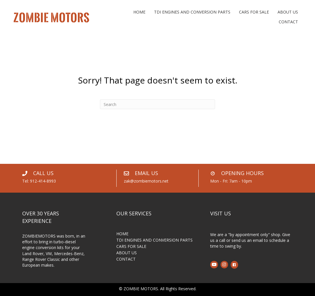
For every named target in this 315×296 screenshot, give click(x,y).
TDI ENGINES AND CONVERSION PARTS (154, 240)
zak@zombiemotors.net (146, 181)
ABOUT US (126, 253)
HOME (122, 234)
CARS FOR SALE (131, 246)
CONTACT (126, 259)
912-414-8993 (43, 181)
